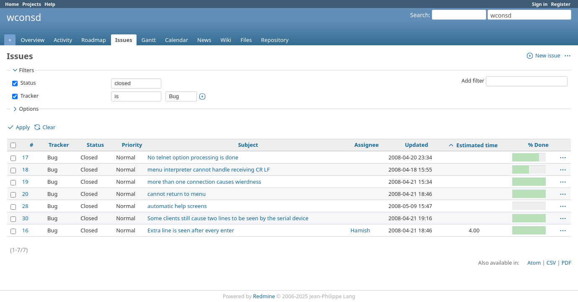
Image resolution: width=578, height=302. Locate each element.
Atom (534, 262)
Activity (63, 40)
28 (25, 206)
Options (25, 109)
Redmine (264, 296)
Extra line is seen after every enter (190, 230)
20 (25, 194)
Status (27, 82)
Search (419, 15)
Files (246, 40)
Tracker (29, 95)
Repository (275, 40)
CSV (551, 262)
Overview (32, 40)
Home (12, 4)
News (204, 40)
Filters (22, 70)
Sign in (539, 4)
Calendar (176, 40)
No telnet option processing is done (192, 157)
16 (25, 230)
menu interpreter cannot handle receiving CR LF (208, 169)
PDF (566, 262)
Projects (31, 4)
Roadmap (93, 40)
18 (25, 169)
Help (49, 4)
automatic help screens (177, 206)
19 (25, 181)
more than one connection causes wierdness (204, 181)
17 (25, 157)
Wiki (225, 40)
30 (25, 218)
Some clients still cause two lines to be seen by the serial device (227, 218)
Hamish (360, 230)
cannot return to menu (176, 194)
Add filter (473, 80)
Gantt (149, 40)
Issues (123, 40)
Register (560, 4)
